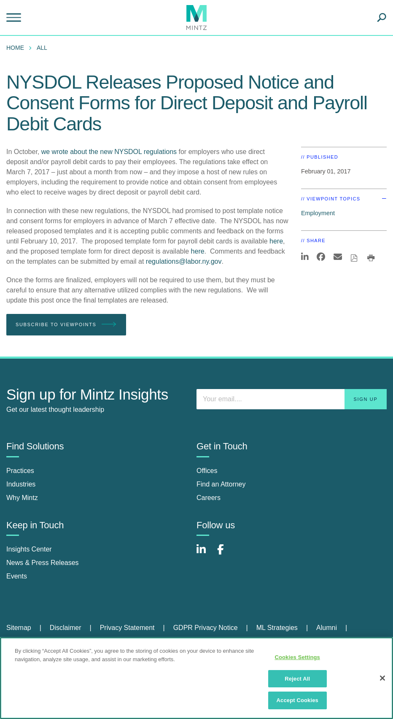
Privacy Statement (127, 627)
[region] (196, 678)
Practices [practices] (20, 470)
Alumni (326, 627)
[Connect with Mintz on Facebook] (225, 553)
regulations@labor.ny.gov (184, 261)
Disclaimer (65, 627)
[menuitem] (17, 48)
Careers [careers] (208, 497)
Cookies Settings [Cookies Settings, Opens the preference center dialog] (297, 657)
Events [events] (16, 576)
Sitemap (18, 627)
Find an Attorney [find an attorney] (221, 484)
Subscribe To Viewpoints (66, 324)
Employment (318, 213)
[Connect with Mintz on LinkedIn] (204, 553)
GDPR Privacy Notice (205, 627)
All (42, 47)
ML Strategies (277, 627)
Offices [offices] (207, 470)
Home (15, 47)
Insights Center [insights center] (29, 549)
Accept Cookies (297, 700)
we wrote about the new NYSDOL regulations (109, 151)
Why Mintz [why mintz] (22, 497)
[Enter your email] (291, 399)
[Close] (382, 678)
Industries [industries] (20, 484)
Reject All (297, 679)
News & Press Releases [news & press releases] (42, 562)
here (276, 241)
